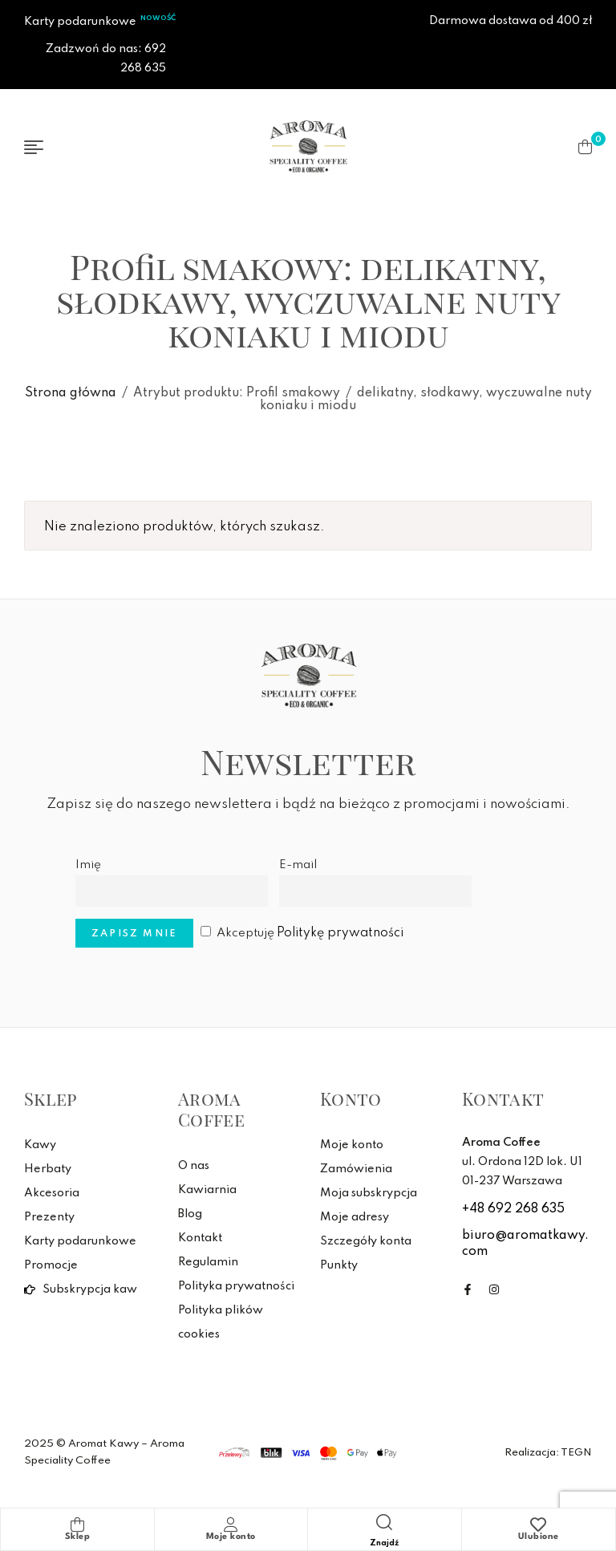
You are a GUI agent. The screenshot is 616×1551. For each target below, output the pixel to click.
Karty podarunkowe (80, 21)
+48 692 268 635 (513, 1209)
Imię (88, 865)
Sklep (78, 1537)
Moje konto (231, 1537)
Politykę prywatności (340, 933)
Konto (351, 1098)
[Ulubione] (538, 1524)
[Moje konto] (231, 1524)
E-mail (298, 865)
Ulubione (538, 1537)
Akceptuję (302, 933)
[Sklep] (77, 1524)
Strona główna (70, 393)
